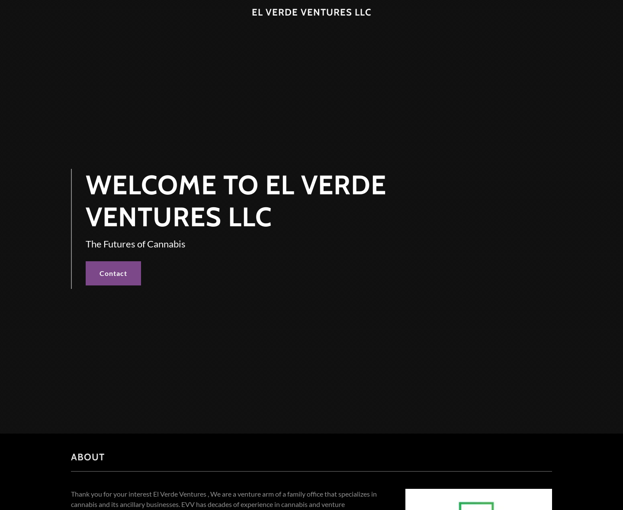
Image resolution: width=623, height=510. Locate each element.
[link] (311, 13)
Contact (113, 273)
